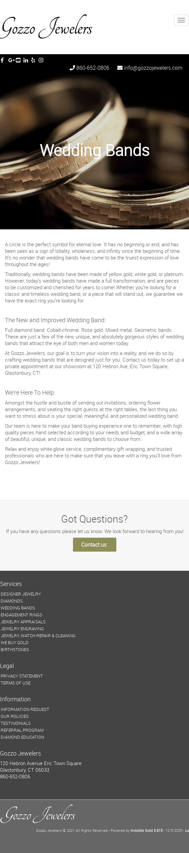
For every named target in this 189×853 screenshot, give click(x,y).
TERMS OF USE (15, 683)
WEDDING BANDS (18, 608)
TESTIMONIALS (16, 723)
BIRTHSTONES (15, 649)
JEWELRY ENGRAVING (22, 629)
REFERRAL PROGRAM (22, 730)
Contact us (93, 544)
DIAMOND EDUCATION (22, 737)
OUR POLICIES (15, 716)
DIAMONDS (12, 601)
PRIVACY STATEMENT (22, 676)
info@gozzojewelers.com (149, 67)
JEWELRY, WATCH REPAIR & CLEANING (38, 636)
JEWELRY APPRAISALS (23, 622)
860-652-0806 (89, 67)
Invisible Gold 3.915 (147, 830)
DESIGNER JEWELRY (21, 594)
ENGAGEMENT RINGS (21, 615)
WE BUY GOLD (14, 642)
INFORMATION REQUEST (25, 709)
